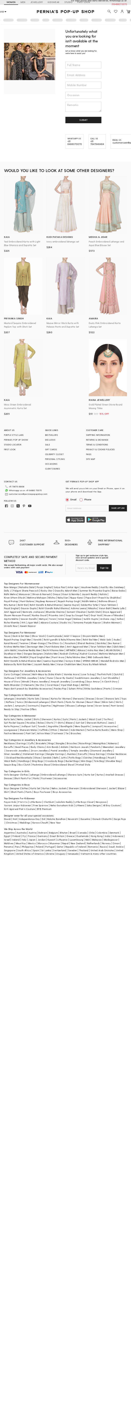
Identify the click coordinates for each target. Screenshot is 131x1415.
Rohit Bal (23, 605)
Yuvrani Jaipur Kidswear (17, 805)
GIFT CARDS (51, 449)
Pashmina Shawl (41, 764)
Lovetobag (78, 681)
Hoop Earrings (97, 754)
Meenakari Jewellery (114, 747)
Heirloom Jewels (79, 747)
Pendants (96, 747)
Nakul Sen (63, 597)
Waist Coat (95, 719)
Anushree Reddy (90, 587)
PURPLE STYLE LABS (14, 435)
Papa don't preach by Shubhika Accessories (28, 688)
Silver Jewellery (12, 754)
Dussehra (85, 819)
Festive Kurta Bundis (98, 730)
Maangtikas (99, 743)
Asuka (116, 639)
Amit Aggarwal (12, 612)
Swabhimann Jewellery (87, 678)
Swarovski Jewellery (17, 750)
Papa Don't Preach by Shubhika (103, 597)
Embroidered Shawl (63, 764)
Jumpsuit (97, 726)
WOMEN (11, 2)
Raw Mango (10, 587)
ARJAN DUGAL (113, 650)
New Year (55, 822)
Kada (29, 757)
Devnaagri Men (35, 646)
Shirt (6, 792)
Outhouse (9, 678)
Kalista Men (51, 653)
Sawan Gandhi (29, 619)
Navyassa (101, 802)
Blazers (70, 722)
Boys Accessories (62, 792)
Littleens (80, 805)
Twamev (24, 643)
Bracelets (41, 743)
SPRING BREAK (90, 661)
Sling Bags (37, 761)
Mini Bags (86, 761)
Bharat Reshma (86, 643)
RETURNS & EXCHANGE (97, 440)
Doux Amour (93, 681)
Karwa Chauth (40, 822)
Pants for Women (75, 702)
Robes (41, 722)
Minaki (25, 681)
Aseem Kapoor (28, 626)
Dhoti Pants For (22, 778)
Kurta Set (90, 774)
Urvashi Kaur (11, 626)
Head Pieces (21, 747)
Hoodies (31, 722)
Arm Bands (52, 747)
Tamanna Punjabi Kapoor (87, 622)
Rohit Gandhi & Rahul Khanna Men (22, 661)
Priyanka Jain (56, 615)
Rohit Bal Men (90, 639)
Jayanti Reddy (90, 594)
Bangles (60, 743)
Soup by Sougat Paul (77, 615)
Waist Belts (10, 761)
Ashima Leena (78, 608)
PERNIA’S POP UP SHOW (16, 440)
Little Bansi (36, 802)
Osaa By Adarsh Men (66, 590)
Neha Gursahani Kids (61, 805)
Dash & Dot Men (21, 636)
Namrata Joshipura (33, 612)
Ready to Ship (11, 709)
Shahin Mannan (111, 622)
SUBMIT (83, 119)
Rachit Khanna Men (53, 650)
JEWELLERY (36, 2)
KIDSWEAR (53, 2)
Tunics (20, 702)
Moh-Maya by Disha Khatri (47, 674)
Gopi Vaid (96, 615)
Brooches (76, 733)
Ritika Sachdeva (93, 688)
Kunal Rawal (10, 643)
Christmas (11, 822)
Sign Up (104, 567)
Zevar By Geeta (64, 678)
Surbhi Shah (94, 612)
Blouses (71, 705)
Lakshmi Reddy (64, 802)
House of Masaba (113, 615)
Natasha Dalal (26, 587)
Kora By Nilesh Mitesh (94, 664)
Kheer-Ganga (38, 643)
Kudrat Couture (88, 653)
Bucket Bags (72, 761)
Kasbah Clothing (69, 653)
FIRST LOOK (10, 449)
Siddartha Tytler (89, 605)
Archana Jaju (107, 619)
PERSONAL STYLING (55, 459)
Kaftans (10, 702)
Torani (52, 619)
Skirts (119, 702)
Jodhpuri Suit (28, 726)
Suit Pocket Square (14, 722)
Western (64, 730)
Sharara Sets (112, 698)
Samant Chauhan (76, 612)
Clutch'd (117, 674)
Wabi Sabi (105, 639)
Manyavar (24, 594)
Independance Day (29, 819)
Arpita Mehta (11, 619)
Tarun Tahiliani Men (100, 646)
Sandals (47, 757)
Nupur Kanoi (77, 597)
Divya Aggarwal (112, 612)
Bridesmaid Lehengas (37, 702)
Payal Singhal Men (40, 657)
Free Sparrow (40, 805)
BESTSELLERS (51, 435)
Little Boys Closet (84, 802)
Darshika (101, 643)
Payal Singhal (11, 608)
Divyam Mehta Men (93, 636)
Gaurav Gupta (29, 608)
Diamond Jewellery (101, 750)
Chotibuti (49, 802)
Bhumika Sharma (55, 612)
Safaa (120, 619)
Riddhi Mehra (89, 601)
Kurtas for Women (61, 698)
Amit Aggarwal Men (77, 646)
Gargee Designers (33, 653)
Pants (73, 719)
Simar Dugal (64, 619)
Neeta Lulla (119, 608)
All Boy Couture (111, 805)
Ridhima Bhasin (107, 601)
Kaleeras (112, 743)
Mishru (51, 597)
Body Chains (37, 747)
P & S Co (23, 802)
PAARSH (24, 657)
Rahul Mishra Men (76, 657)
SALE (47, 444)
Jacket (112, 788)
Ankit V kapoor (72, 636)
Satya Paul (59, 587)
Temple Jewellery (79, 750)
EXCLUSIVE (50, 440)
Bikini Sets (107, 702)
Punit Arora (58, 657)
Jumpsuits (20, 705)
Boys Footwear (42, 792)
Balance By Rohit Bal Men (18, 664)
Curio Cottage (12, 674)
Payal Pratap (11, 601)
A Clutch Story (110, 681)
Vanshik (37, 639)
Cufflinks (44, 730)
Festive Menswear (14, 733)
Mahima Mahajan (36, 597)
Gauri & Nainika (70, 594)
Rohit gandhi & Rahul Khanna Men (62, 639)
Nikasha (92, 608)
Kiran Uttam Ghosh (14, 597)
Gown (99, 698)
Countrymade (54, 636)
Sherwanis (78, 698)
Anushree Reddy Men (29, 650)
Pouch (111, 757)
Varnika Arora (71, 674)
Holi (15, 819)
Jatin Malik (10, 650)
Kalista (103, 594)
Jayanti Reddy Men (44, 664)
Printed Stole (83, 764)
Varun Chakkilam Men (69, 664)
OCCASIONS (51, 464)
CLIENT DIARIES (52, 468)
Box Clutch (24, 764)
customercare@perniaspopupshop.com (28, 494)
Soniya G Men (73, 661)
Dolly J (7, 590)
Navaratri (73, 819)
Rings (51, 743)
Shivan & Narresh (41, 594)
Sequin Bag (10, 764)
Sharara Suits (75, 774)
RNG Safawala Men (98, 657)
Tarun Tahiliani (108, 605)
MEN (23, 2)
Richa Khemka (12, 622)
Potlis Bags (75, 757)
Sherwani (46, 719)
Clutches (87, 757)
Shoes (37, 757)
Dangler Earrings (55, 754)
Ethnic (54, 730)
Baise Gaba (118, 590)
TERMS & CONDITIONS (97, 444)
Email (71, 499)
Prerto (107, 688)
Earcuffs (8, 747)
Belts (56, 757)
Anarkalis (21, 698)
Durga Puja (120, 819)
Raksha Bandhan (56, 819)
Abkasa (81, 650)
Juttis (64, 757)
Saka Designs (94, 805)
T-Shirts (59, 722)
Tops (124, 698)
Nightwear (59, 705)
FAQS (89, 454)
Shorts (49, 722)
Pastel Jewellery (59, 750)
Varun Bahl (105, 608)
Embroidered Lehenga (53, 774)
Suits (65, 719)
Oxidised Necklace (16, 757)
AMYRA (84, 685)
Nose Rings (85, 743)
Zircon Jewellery (40, 750)
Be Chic (40, 685)
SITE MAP (90, 459)
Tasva (7, 636)
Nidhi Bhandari (12, 685)
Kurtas (57, 719)
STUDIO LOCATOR (13, 444)
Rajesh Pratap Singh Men (17, 639)
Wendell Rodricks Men (112, 661)
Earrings (21, 743)
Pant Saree (117, 705)
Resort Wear (93, 702)
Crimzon (117, 688)
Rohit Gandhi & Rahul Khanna (46, 605)
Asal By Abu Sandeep (112, 587)
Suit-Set (80, 722)
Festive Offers (29, 709)
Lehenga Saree (85, 705)
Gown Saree (102, 705)
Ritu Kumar (10, 605)
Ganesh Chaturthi (102, 819)
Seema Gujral (71, 605)
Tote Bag (99, 761)
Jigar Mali (32, 622)
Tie (67, 733)
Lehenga (34, 774)
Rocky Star (47, 590)
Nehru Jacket (24, 719)
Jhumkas (71, 754)
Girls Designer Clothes (16, 774)
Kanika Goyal (39, 615)
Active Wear (43, 733)
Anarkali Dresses (114, 774)
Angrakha (53, 726)
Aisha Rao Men (95, 650)
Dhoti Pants (57, 702)
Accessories (110, 726)
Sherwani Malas (28, 730)
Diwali (7, 819)
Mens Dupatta (82, 726)
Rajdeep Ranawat (46, 601)
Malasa (77, 619)
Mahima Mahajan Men (111, 653)
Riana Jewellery (40, 681)
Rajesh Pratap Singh (69, 601)
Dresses (90, 698)
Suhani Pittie (75, 688)
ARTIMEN (70, 650)
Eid (43, 819)
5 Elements (28, 685)
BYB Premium (44, 809)
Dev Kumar (114, 643)
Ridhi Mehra (10, 594)
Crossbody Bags (54, 761)
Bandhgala (67, 726)
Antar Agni (73, 587)
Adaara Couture (49, 622)
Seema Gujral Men (53, 661)
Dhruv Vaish (38, 636)
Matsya (43, 619)
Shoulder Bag (113, 761)
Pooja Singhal (44, 587)
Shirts (36, 719)
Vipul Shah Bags (70, 685)
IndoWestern (78, 730)
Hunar (50, 678)
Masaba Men (11, 657)
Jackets (8, 705)
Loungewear (11, 730)
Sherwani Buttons (96, 722)
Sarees (45, 698)
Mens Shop (117, 730)
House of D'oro (12, 681)
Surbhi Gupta (91, 619)
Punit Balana (27, 601)
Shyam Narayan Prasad (17, 615)
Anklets (64, 747)
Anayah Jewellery (60, 681)
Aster (42, 678)
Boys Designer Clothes (16, 788)
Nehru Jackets (59, 788)
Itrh (23, 622)
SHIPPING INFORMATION (98, 435)
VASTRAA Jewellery (27, 678)
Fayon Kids (10, 802)
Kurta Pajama (11, 726)
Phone (87, 499)
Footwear (57, 733)
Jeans (111, 722)
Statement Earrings (33, 754)
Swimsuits (33, 705)
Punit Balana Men (54, 646)
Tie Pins (107, 719)
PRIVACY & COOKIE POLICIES (100, 449)
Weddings (24, 822)
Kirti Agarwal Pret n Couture (19, 809)
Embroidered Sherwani (93, 788)
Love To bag (88, 674)
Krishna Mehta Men (14, 646)
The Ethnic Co (55, 643)
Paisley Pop (60, 688)
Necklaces (9, 743)
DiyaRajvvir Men (13, 653)
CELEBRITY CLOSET (54, 454)
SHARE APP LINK (118, 508)
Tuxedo (42, 726)
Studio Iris (65, 622)
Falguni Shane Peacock (26, 590)
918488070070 (119, 4)
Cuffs (31, 743)
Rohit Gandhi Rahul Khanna (54, 608)
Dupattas (46, 705)
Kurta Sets (33, 698)
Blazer (121, 788)
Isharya (26, 674)
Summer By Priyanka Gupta (94, 590)
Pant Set (30, 733)
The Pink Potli (104, 674)
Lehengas (9, 698)
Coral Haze (53, 685)
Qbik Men (118, 646)
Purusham (70, 643)
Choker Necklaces (116, 754)
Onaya (56, 594)
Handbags (100, 757)
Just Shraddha (110, 678)
